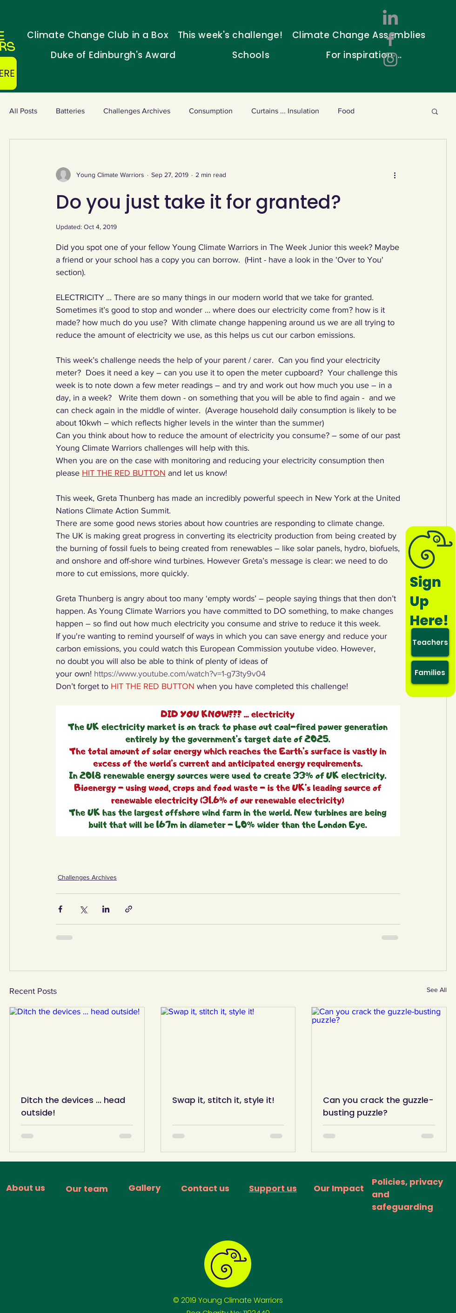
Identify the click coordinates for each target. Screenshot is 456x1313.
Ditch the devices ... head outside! (73, 1106)
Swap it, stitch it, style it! (223, 1100)
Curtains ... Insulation (285, 111)
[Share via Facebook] (60, 909)
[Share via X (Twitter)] (83, 909)
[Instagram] (390, 59)
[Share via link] (128, 909)
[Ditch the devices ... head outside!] (77, 1045)
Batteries (70, 111)
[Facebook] (390, 39)
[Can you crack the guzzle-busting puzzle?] (379, 1045)
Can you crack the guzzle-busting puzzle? (378, 1106)
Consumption (211, 111)
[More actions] (394, 174)
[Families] (430, 672)
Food (346, 111)
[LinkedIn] (390, 18)
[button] (434, 111)
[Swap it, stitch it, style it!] (228, 1045)
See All (437, 989)
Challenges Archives (136, 111)
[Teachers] (430, 642)
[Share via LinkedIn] (105, 909)
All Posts (23, 111)
